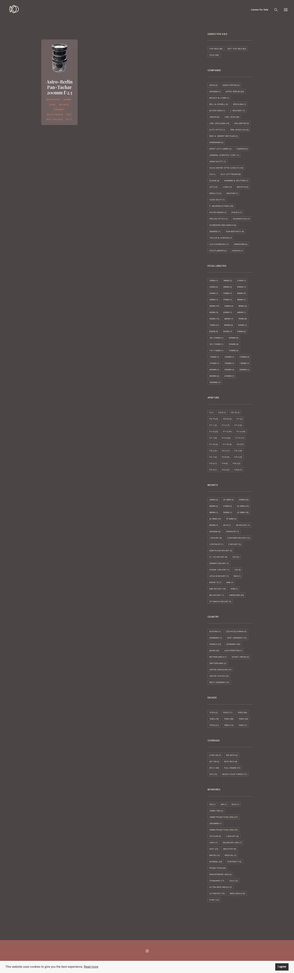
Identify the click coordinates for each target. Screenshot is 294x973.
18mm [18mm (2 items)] (227, 280)
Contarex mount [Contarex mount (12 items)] (238, 537)
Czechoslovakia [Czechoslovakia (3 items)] (236, 631)
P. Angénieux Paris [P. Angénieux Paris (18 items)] (221, 206)
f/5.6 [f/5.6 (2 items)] (225, 469)
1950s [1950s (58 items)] (228, 718)
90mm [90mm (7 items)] (227, 331)
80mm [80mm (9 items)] (228, 325)
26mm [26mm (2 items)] (213, 499)
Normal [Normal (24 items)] (215, 861)
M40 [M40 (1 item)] (229, 582)
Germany (59, 109)
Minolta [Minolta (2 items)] (215, 193)
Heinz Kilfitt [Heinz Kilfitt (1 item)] (217, 161)
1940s (52, 104)
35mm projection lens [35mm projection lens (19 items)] (223, 829)
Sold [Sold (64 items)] (214, 55)
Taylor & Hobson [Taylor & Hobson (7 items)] (220, 237)
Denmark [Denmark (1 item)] (215, 637)
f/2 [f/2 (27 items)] (240, 444)
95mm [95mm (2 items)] (241, 331)
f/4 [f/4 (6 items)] (225, 463)
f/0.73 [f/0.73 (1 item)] (235, 412)
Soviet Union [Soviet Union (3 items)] (240, 656)
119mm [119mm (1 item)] (214, 356)
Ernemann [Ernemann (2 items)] (216, 142)
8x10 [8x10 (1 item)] (235, 804)
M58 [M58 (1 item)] (234, 588)
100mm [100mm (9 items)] (233, 337)
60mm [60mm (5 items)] (213, 312)
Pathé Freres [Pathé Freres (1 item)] (217, 212)
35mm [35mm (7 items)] (227, 293)
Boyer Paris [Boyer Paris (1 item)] (217, 110)
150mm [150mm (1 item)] (229, 363)
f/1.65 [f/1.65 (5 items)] (227, 444)
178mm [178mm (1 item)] (244, 363)
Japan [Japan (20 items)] (214, 650)
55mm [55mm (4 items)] (228, 305)
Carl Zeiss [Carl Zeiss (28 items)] (231, 116)
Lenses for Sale (259, 9)
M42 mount (53, 99)
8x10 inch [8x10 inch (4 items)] (230, 761)
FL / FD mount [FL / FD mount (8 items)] (218, 556)
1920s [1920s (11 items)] (227, 712)
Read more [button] (91, 967)
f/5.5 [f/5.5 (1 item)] (213, 469)
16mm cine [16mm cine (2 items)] (216, 810)
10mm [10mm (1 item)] (213, 280)
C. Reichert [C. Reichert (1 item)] (237, 110)
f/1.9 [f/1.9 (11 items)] (240, 437)
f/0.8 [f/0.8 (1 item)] (222, 412)
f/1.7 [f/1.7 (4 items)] (213, 437)
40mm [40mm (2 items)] (213, 506)
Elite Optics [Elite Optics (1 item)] (217, 129)
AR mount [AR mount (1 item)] (243, 525)
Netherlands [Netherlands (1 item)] (217, 656)
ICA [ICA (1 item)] (212, 174)
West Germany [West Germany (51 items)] (219, 682)
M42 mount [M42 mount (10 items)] (217, 588)
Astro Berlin (55, 114)
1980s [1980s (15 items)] (228, 725)
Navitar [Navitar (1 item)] (232, 193)
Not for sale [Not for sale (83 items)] (237, 48)
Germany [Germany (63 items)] (233, 644)
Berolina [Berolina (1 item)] (239, 104)
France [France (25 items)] (215, 644)
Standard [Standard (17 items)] (216, 880)
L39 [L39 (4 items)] (237, 569)
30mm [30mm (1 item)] (241, 286)
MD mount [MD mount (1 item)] (216, 595)
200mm (67, 99)
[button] (59, 57)
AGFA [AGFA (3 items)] (213, 85)
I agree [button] (282, 966)
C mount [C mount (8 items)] (215, 537)
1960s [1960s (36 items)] (243, 718)
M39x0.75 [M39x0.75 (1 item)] (215, 582)
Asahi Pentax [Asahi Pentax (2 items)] (231, 85)
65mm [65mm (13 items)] (214, 318)
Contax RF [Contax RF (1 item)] (216, 544)
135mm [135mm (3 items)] (244, 356)
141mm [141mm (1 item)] (214, 363)
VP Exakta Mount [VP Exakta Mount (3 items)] (220, 601)
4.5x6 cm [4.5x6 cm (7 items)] (215, 755)
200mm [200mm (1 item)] (214, 369)
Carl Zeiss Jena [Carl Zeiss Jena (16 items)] (219, 123)
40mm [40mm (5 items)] (241, 293)
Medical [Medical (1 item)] (230, 855)
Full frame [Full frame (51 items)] (232, 767)
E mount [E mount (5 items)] (234, 544)
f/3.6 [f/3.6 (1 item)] (213, 463)
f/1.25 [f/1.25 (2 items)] (213, 444)
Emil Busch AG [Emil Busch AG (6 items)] (239, 129)
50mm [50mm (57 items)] (214, 305)
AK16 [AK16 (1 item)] (227, 525)
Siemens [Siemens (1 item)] (214, 231)
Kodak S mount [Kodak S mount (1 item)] (219, 569)
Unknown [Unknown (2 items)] (240, 244)
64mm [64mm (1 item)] (241, 312)
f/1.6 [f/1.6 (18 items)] (241, 431)
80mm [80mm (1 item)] (213, 525)
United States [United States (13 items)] (219, 675)
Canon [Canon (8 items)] (214, 116)
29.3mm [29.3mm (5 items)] (228, 499)
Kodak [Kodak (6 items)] (214, 180)
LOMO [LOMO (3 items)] (227, 186)
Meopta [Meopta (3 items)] (242, 186)
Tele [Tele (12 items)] (233, 880)
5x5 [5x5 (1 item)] (212, 804)
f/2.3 (68, 119)
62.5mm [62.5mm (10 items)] (215, 518)
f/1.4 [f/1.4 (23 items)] (213, 431)
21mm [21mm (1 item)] (241, 280)
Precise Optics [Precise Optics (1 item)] (218, 218)
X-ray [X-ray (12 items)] (214, 899)
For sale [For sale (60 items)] (216, 48)
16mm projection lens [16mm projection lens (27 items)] (223, 817)
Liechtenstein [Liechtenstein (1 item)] (233, 650)
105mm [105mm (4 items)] (233, 344)
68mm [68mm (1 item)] (228, 318)
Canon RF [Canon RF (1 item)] (232, 531)
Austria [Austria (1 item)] (214, 631)
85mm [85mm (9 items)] (213, 331)
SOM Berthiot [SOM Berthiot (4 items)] (235, 231)
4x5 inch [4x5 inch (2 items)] (232, 755)
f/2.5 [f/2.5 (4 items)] (238, 450)
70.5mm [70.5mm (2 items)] (231, 518)
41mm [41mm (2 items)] (227, 506)
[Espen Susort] (11, 9)
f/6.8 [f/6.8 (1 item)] (238, 469)
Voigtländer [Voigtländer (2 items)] (217, 250)
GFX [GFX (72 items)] (213, 774)
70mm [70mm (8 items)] (242, 318)
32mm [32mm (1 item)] (213, 293)
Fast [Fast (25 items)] (213, 848)
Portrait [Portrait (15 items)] (234, 861)
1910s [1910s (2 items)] (213, 712)
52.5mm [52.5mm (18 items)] (243, 512)
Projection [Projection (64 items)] (217, 868)
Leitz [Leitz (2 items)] (213, 186)
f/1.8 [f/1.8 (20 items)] (226, 437)
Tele (68, 114)
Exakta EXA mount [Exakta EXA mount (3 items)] (220, 550)
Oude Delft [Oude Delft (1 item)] (217, 199)
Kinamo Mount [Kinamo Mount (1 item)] (219, 563)
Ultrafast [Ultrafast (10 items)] (217, 893)
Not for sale (55, 119)
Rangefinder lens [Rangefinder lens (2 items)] (220, 874)
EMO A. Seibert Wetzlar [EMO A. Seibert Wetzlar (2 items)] (223, 136)
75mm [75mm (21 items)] (214, 325)
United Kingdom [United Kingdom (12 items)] (220, 669)
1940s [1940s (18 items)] (214, 718)
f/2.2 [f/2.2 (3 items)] (213, 450)
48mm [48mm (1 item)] (241, 299)
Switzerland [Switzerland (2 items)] (217, 663)
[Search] (274, 9)
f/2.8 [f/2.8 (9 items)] (225, 457)
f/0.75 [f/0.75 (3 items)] (213, 418)
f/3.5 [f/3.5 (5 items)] (238, 457)
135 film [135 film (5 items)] (215, 836)
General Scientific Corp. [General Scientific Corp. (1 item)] (224, 155)
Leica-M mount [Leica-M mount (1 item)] (219, 576)
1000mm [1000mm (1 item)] (214, 382)
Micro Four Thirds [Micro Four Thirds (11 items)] (234, 774)
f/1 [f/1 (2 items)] (239, 418)
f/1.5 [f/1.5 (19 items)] (227, 431)
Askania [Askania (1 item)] (214, 91)
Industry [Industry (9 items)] (229, 848)
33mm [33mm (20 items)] (244, 499)
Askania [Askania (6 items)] (214, 531)
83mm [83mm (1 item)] (242, 325)
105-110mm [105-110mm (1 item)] (216, 344)
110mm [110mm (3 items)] (233, 350)
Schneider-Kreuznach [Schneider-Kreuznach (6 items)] (222, 225)
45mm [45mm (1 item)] (213, 299)
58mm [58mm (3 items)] (242, 305)
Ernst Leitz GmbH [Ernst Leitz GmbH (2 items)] (220, 148)
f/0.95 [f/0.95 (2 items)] (227, 418)
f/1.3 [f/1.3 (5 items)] (238, 425)
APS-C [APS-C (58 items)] (214, 767)
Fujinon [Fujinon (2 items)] (242, 148)
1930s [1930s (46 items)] (242, 712)
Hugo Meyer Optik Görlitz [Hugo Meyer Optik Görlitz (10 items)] (226, 167)
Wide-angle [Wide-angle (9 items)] (237, 893)
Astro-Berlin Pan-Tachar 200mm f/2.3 (59, 87)
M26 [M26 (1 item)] (237, 576)
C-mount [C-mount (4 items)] (232, 836)
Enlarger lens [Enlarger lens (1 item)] (232, 842)
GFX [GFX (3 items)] (235, 556)
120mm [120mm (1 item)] (229, 356)
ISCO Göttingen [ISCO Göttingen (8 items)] (230, 174)
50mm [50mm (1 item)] (227, 512)
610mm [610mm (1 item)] (229, 375)
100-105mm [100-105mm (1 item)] (216, 337)
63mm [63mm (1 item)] (227, 312)
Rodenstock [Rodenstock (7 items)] (241, 218)
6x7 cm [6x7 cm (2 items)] (214, 761)
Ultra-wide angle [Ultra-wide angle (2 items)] (220, 887)
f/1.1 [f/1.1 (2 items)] (213, 425)
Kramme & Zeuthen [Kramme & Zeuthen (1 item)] (236, 180)
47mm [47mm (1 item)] (227, 299)
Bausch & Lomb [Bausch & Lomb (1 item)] (219, 97)
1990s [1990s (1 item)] (242, 725)
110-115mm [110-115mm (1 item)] (216, 350)
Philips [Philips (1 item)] (236, 212)
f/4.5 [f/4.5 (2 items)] (236, 463)
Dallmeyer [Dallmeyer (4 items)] (241, 123)
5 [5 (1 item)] (211, 412)
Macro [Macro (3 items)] (214, 855)
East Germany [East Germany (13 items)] (237, 637)
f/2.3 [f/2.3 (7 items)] (225, 450)
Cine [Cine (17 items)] (213, 842)
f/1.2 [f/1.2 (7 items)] (225, 425)
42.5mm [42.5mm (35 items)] (243, 506)
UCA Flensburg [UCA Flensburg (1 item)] (219, 244)
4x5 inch (64, 104)
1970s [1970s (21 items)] (214, 725)
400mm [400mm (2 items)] (214, 375)
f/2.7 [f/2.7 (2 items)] (213, 457)
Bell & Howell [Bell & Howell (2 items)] (218, 104)
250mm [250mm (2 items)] (229, 369)
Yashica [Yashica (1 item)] (237, 250)
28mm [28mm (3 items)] (227, 286)
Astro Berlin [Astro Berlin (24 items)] (235, 91)
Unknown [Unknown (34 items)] (236, 595)
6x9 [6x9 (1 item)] (223, 804)
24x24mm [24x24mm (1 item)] (215, 823)
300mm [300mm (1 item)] (244, 369)
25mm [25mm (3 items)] (213, 286)
